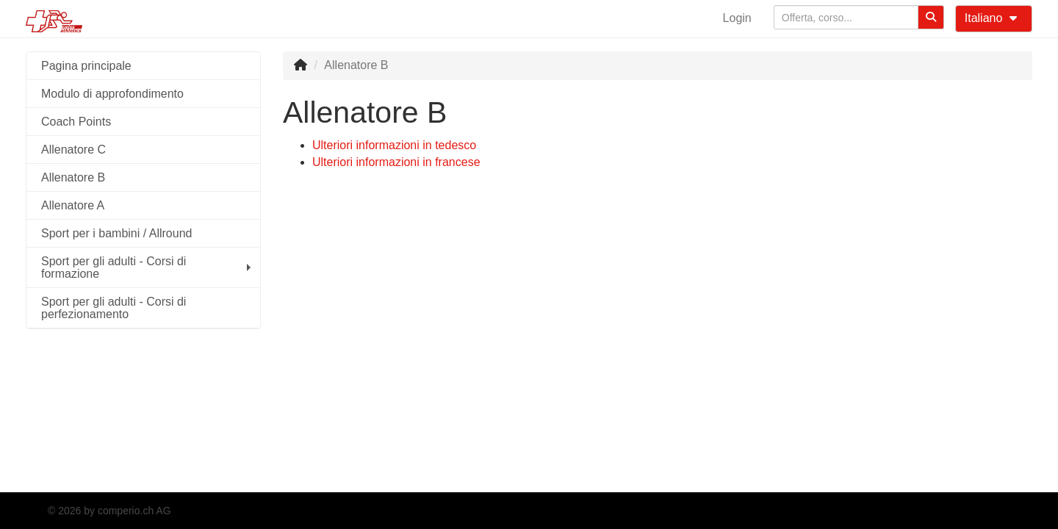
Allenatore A (72, 205)
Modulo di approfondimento (112, 93)
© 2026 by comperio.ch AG (109, 511)
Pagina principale (86, 66)
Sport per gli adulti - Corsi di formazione (147, 267)
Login (737, 18)
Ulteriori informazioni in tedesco (394, 145)
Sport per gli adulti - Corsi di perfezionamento (113, 307)
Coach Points (76, 121)
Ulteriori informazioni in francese (396, 162)
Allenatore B (73, 177)
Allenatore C (73, 149)
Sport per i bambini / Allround (116, 233)
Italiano (993, 18)
